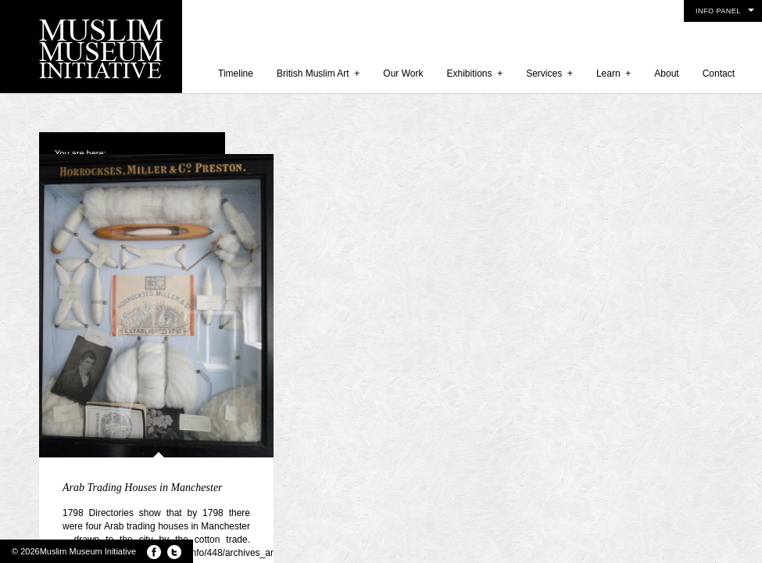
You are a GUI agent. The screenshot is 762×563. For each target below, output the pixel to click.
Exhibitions (474, 73)
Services (549, 73)
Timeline (235, 73)
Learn (613, 73)
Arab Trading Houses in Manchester (143, 487)
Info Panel (718, 11)
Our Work (403, 73)
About (666, 73)
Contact (719, 73)
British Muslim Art (318, 73)
